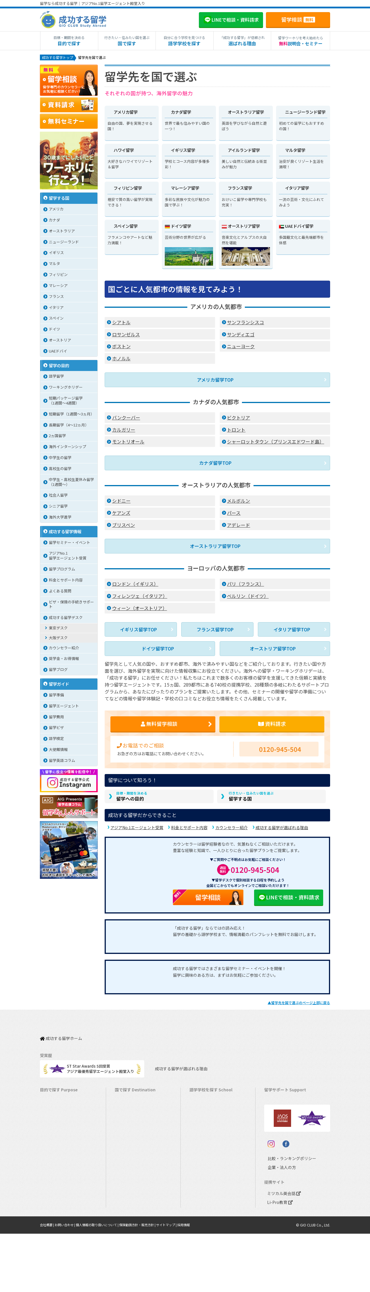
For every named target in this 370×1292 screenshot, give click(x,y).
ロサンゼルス (126, 338)
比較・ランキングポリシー (286, 1217)
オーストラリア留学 (134, 1115)
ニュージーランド (64, 243)
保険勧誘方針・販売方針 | (147, 1283)
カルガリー (123, 432)
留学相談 (298, 19)
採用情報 (199, 1283)
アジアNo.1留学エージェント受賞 (67, 556)
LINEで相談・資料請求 (288, 900)
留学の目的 (59, 366)
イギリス (56, 253)
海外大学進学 (60, 518)
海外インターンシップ (67, 447)
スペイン (56, 319)
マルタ (54, 264)
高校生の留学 (60, 469)
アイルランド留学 (132, 1141)
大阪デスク (58, 639)
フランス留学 (129, 1186)
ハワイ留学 (127, 1168)
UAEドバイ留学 (130, 1231)
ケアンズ (121, 513)
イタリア (56, 308)
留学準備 (56, 696)
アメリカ (56, 210)
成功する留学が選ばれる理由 (282, 830)
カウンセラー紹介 (231, 830)
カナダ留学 (127, 1106)
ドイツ (54, 330)
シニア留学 (58, 507)
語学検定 (56, 739)
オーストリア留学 (132, 1222)
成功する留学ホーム (61, 1038)
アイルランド (203, 1141)
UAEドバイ (58, 352)
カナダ (54, 221)
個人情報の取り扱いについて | (103, 1283)
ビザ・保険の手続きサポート (71, 605)
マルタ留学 (127, 1150)
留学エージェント (64, 707)
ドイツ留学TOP (158, 646)
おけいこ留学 (54, 1159)
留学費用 (56, 718)
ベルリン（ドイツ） (248, 595)
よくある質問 (60, 592)
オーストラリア (62, 232)
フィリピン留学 (131, 1159)
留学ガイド (59, 685)
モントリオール (128, 444)
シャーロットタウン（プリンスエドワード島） (275, 444)
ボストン (121, 350)
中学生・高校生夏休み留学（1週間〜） (71, 483)
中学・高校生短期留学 (61, 1177)
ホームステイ (54, 1141)
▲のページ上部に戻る (299, 1005)
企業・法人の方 (277, 1225)
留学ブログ (58, 670)
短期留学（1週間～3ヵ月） (71, 415)
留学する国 (251, 798)
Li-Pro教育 (278, 1260)
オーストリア (60, 341)
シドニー (121, 502)
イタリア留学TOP (291, 628)
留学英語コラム (62, 761)
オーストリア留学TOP (273, 646)
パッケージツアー (58, 1168)
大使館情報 (58, 750)
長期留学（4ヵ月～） (61, 1106)
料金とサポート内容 (189, 830)
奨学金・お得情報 (64, 659)
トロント (236, 432)
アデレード (238, 526)
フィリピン (58, 275)
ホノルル (121, 362)
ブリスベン (123, 526)
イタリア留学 (129, 1195)
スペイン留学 (129, 1204)
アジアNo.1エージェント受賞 (136, 830)
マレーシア (58, 286)
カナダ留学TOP (215, 465)
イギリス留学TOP (138, 628)
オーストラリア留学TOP (215, 546)
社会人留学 (58, 496)
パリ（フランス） (245, 583)
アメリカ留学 (129, 1097)
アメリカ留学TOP (215, 383)
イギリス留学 (129, 1133)
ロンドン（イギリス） (135, 583)
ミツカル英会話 (283, 1251)
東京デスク (58, 629)
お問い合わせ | (68, 1283)
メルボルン (238, 502)
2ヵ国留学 (57, 436)
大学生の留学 (54, 1204)
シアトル (121, 326)
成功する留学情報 (65, 533)
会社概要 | (48, 1283)
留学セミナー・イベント (69, 543)
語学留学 (56, 377)
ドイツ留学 (127, 1213)
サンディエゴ (240, 338)
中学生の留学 (60, 458)
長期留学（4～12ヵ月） (69, 426)
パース (233, 513)
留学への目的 (131, 798)
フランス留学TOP (215, 628)
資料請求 (272, 722)
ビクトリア (238, 420)
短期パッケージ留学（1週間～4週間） (66, 401)
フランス (56, 297)
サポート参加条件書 (284, 1150)
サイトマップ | (180, 1283)
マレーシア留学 (131, 1177)
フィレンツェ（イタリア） (139, 595)
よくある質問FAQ (282, 1141)
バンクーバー (126, 420)
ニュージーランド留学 (136, 1124)
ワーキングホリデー (66, 388)
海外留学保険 (278, 1115)
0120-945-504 (280, 749)
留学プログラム (62, 570)
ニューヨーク (241, 350)
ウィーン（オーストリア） (139, 608)
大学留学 (50, 1213)
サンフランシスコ (245, 326)
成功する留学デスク (66, 618)
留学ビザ (56, 728)
